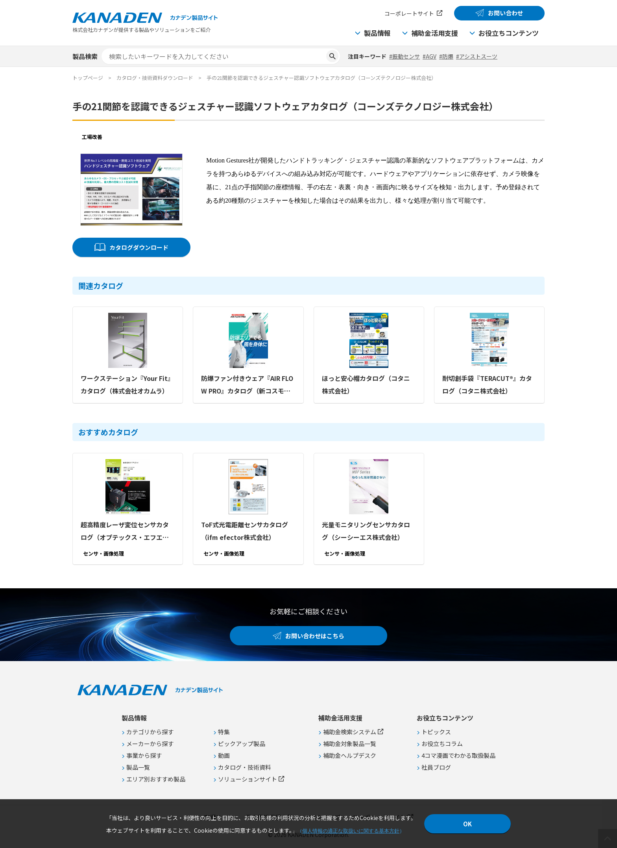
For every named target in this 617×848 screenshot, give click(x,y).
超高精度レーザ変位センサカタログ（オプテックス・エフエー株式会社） (125, 531)
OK (467, 824)
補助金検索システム (349, 732)
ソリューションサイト (247, 779)
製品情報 (377, 33)
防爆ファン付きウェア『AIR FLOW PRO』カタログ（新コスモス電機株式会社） (247, 385)
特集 (224, 732)
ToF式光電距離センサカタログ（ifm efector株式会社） (244, 531)
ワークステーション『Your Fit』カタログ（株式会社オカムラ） (127, 384)
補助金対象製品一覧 (349, 743)
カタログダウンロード (138, 247)
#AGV (429, 56)
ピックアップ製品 (241, 743)
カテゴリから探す (150, 732)
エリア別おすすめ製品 (155, 779)
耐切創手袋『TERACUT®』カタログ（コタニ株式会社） (487, 384)
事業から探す (144, 755)
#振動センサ (404, 56)
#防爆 (446, 56)
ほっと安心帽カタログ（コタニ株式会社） (366, 384)
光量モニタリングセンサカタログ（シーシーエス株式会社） (366, 531)
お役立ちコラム (442, 743)
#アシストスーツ (476, 56)
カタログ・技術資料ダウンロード (154, 77)
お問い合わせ (505, 13)
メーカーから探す (150, 743)
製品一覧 (138, 767)
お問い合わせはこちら (314, 636)
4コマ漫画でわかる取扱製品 (458, 755)
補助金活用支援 (434, 33)
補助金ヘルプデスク (349, 755)
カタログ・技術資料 (244, 767)
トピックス (436, 732)
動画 (224, 755)
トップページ (87, 77)
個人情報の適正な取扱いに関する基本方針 (350, 831)
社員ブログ (436, 767)
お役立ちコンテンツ (508, 33)
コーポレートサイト (409, 13)
